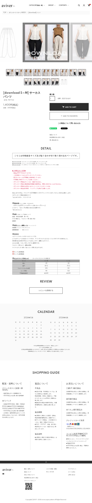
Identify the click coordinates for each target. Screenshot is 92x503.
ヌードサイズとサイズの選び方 (41, 258)
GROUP (50, 5)
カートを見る (71, 472)
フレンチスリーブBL (43, 161)
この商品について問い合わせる (69, 123)
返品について (53, 135)
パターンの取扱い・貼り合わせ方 (26, 203)
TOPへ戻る (46, 462)
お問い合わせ (71, 474)
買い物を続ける (54, 140)
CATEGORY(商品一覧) (36, 5)
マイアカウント (72, 469)
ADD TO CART (69, 107)
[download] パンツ (34, 12)
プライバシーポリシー (30, 480)
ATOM (52, 472)
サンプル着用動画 (19, 252)
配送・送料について (29, 469)
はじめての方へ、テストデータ (22, 197)
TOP (4, 12)
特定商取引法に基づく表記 (57, 137)
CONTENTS (63, 5)
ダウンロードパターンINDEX (17, 12)
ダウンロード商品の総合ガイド (22, 195)
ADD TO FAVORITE (69, 116)
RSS (47, 472)
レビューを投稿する (46, 290)
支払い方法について (29, 474)
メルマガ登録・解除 (51, 469)
